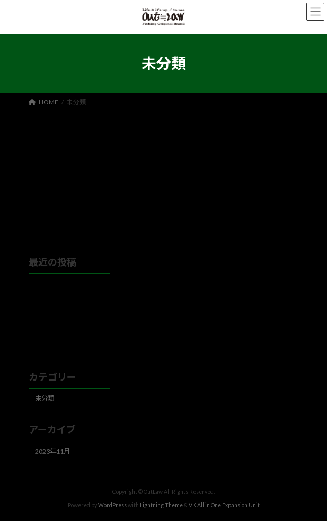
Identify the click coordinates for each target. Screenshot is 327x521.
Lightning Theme (161, 504)
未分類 (44, 399)
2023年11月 (52, 451)
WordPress (112, 504)
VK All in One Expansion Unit (224, 504)
